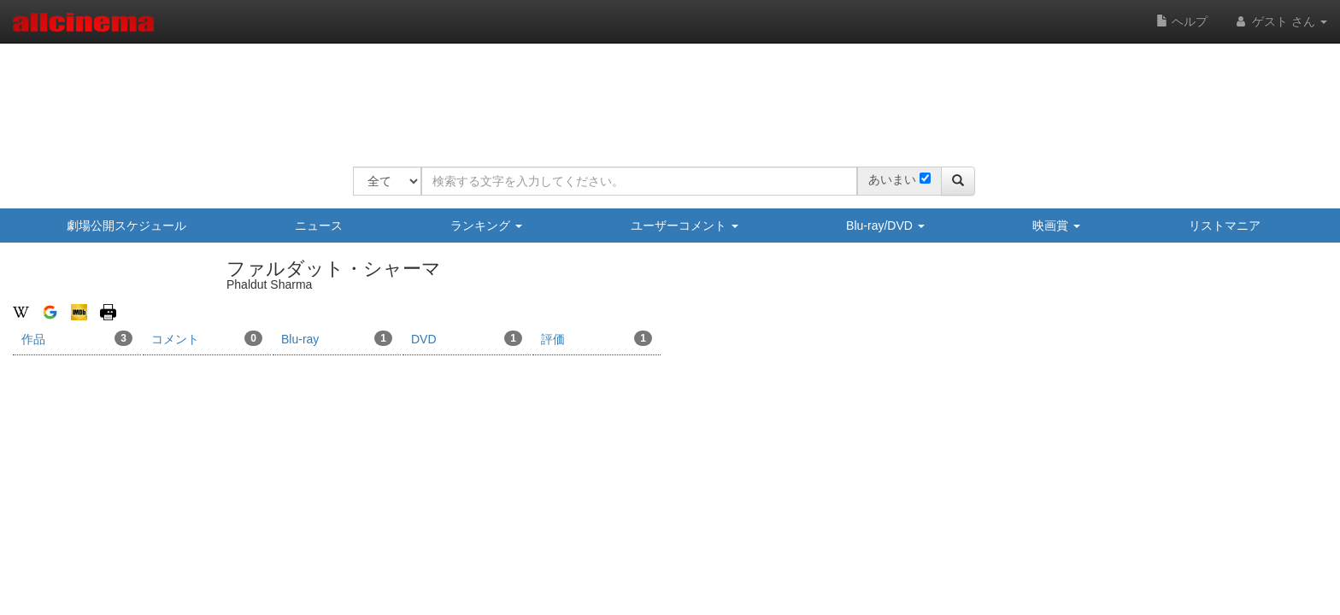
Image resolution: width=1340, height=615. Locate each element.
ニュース (319, 225)
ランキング (486, 225)
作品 (76, 338)
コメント (206, 338)
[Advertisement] (664, 94)
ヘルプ (1182, 21)
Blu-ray (336, 338)
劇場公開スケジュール (126, 225)
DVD (466, 338)
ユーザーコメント (684, 225)
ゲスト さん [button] (1280, 21)
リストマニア (1225, 225)
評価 (596, 338)
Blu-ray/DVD (885, 225)
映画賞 (1056, 225)
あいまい (892, 179)
